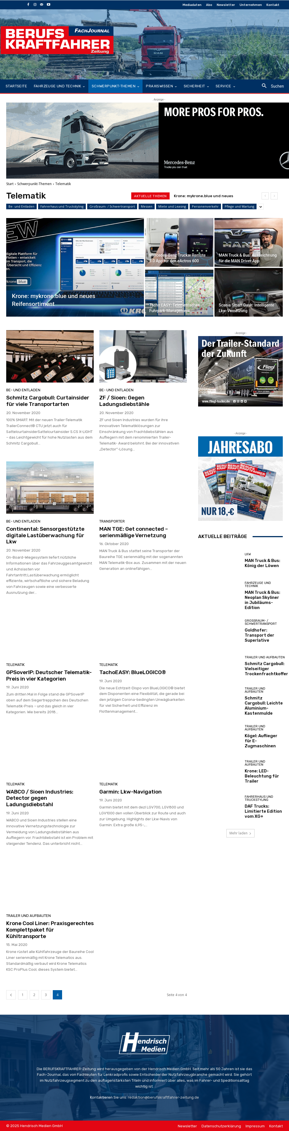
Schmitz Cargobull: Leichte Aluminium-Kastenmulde (264, 706)
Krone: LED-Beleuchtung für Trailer (262, 776)
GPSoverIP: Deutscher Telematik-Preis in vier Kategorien (49, 675)
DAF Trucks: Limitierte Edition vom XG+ (263, 811)
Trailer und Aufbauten (28, 915)
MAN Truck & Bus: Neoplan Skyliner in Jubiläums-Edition (262, 600)
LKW (248, 554)
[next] (274, 195)
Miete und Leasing (172, 206)
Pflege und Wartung (239, 206)
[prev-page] (11, 994)
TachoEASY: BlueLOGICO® (132, 672)
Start (10, 183)
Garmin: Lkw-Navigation (130, 791)
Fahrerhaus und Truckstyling (62, 206)
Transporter (112, 521)
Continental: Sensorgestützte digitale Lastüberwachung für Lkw (45, 535)
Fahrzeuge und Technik (258, 584)
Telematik (15, 664)
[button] (271, 86)
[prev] (265, 195)
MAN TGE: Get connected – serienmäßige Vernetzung (133, 532)
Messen (147, 206)
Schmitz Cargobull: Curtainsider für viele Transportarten (47, 400)
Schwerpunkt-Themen (34, 183)
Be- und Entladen (21, 206)
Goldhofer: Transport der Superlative (259, 635)
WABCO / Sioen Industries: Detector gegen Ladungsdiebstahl (39, 798)
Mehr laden (240, 833)
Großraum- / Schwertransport (112, 206)
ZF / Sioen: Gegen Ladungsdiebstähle (124, 400)
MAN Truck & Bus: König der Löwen (262, 563)
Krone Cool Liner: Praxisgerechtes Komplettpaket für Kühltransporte (50, 929)
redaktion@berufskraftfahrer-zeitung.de (163, 1097)
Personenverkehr (205, 206)
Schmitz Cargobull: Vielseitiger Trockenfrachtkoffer (266, 668)
